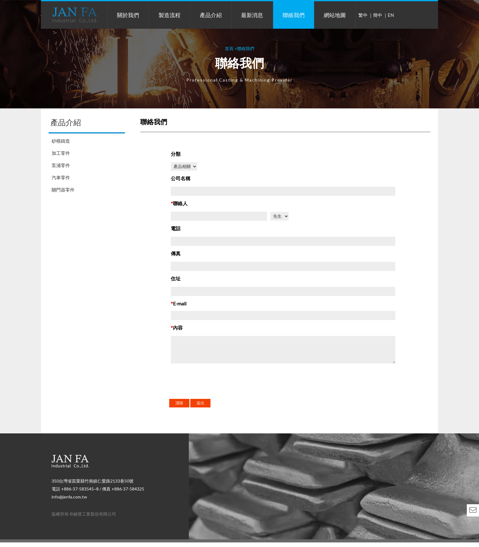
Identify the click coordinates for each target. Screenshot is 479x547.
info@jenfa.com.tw (69, 501)
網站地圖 (335, 15)
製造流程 (170, 15)
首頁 (229, 48)
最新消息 (252, 15)
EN (391, 15)
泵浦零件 (61, 165)
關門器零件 (63, 189)
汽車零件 (61, 177)
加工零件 (61, 153)
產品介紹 (211, 15)
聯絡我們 (294, 15)
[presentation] (217, 388)
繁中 (362, 15)
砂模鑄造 (61, 141)
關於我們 (128, 15)
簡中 (377, 15)
